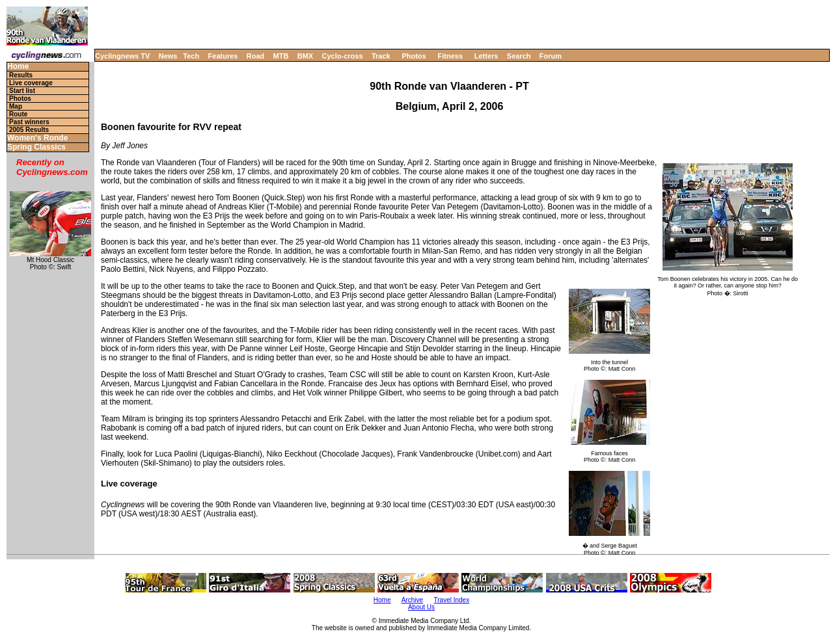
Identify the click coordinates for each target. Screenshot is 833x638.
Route (18, 114)
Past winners (29, 122)
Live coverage (31, 82)
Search (519, 56)
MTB (281, 56)
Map (15, 106)
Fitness (450, 56)
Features (223, 56)
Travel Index (452, 600)
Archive (412, 600)
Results (21, 75)
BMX (305, 56)
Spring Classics (36, 147)
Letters (486, 56)
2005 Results (29, 129)
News (168, 56)
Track (381, 56)
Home (18, 66)
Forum (550, 56)
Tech (191, 56)
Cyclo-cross (342, 56)
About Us (421, 607)
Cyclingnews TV (122, 56)
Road (256, 56)
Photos (414, 56)
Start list (22, 90)
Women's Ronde (37, 138)
